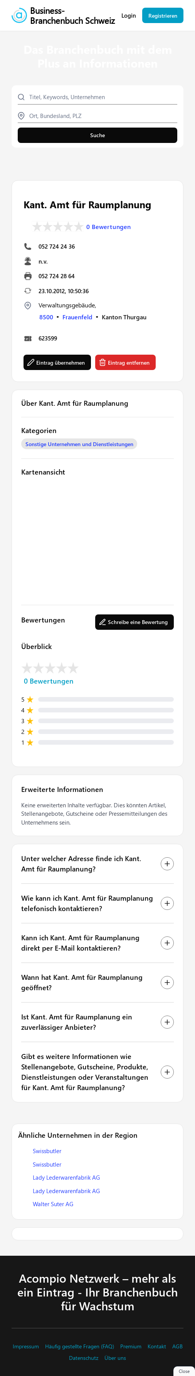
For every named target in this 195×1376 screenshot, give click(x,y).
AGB (177, 1346)
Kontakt (157, 1346)
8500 (46, 317)
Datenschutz (83, 1358)
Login (128, 15)
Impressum (26, 1346)
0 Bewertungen (108, 226)
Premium (130, 1346)
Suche (97, 135)
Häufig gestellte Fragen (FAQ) (79, 1346)
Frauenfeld (77, 317)
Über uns (115, 1358)
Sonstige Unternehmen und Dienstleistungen (79, 444)
